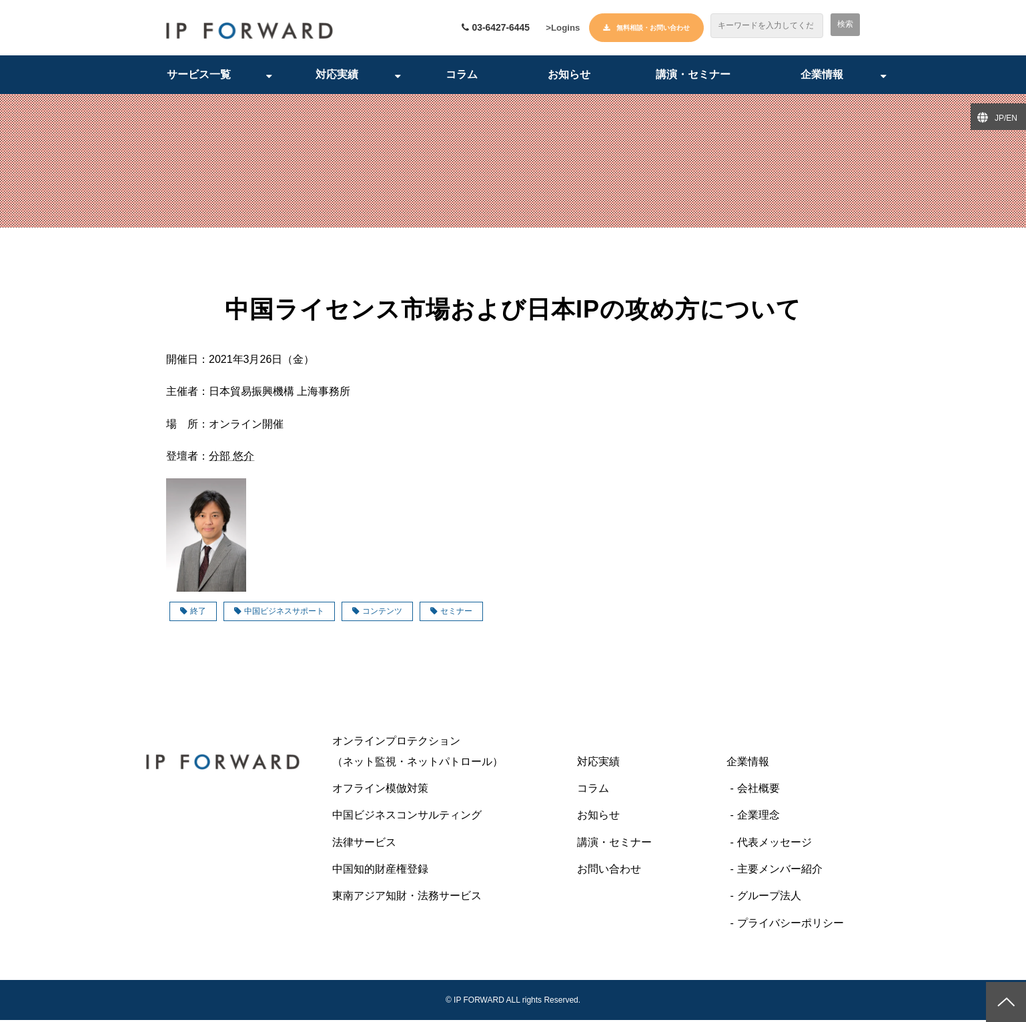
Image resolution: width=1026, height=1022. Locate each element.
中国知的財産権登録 (380, 871)
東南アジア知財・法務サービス (407, 898)
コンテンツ (377, 613)
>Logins (561, 28)
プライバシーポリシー (790, 925)
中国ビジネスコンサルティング (407, 817)
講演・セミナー (693, 76)
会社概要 (758, 790)
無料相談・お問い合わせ (653, 27)
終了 (193, 613)
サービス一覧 (199, 76)
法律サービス (364, 844)
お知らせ (569, 76)
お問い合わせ (609, 871)
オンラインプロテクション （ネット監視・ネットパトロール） (444, 753)
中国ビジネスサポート (279, 613)
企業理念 (758, 817)
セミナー (451, 613)
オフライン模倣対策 (380, 790)
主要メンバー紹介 (780, 871)
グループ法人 (769, 898)
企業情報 (822, 76)
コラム (462, 76)
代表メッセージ (774, 844)
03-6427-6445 (493, 28)
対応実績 (337, 76)
